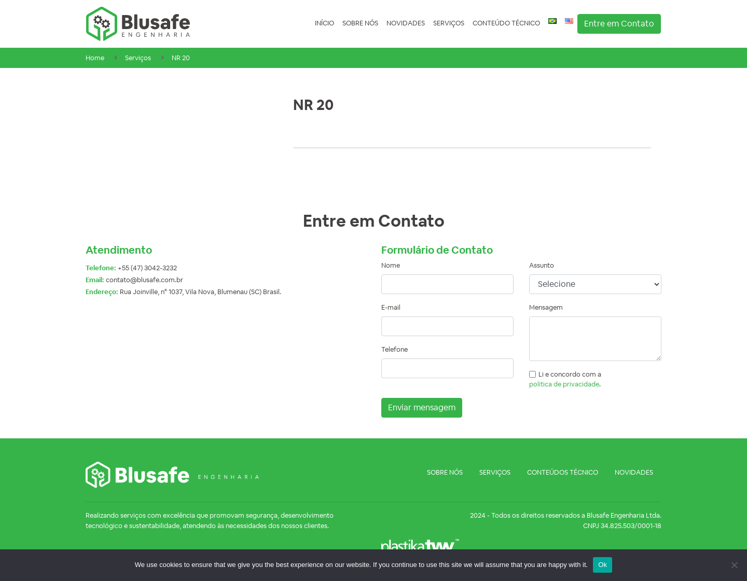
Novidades (405, 23)
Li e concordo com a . (565, 379)
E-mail (390, 307)
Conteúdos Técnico (562, 472)
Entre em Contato (619, 23)
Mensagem (546, 307)
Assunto (541, 265)
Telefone (394, 349)
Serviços (448, 23)
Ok (602, 565)
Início (324, 23)
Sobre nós (360, 23)
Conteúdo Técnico (506, 23)
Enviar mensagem (421, 407)
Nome (390, 265)
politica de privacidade (564, 384)
